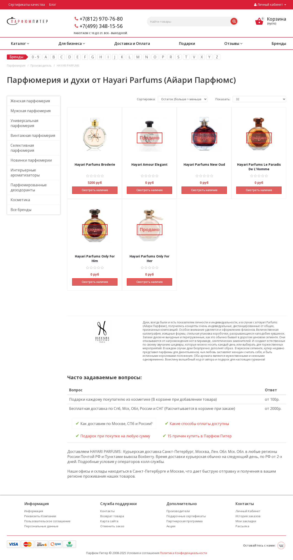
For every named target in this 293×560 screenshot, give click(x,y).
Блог (52, 5)
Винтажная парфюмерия (33, 135)
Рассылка (242, 526)
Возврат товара (112, 516)
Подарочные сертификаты (186, 516)
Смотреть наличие (95, 190)
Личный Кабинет (248, 511)
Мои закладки (246, 521)
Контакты (107, 511)
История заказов (248, 516)
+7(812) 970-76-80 (101, 18)
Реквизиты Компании (40, 516)
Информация (33, 511)
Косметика (20, 199)
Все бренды (21, 209)
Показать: (222, 99)
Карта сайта (109, 521)
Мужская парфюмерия (31, 110)
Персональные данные (41, 526)
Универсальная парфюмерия (24, 123)
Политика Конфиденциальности (183, 553)
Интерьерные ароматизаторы (25, 173)
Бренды (279, 43)
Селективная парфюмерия (22, 148)
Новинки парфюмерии (31, 160)
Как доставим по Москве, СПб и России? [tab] (114, 423)
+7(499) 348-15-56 (101, 25)
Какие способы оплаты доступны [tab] (197, 423)
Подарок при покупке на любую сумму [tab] (113, 436)
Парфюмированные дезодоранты (29, 187)
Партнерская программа (184, 521)
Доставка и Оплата (132, 43)
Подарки (187, 43)
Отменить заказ (112, 526)
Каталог (20, 43)
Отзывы (233, 43)
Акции (170, 526)
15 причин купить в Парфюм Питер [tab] (197, 436)
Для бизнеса (71, 43)
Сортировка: (146, 99)
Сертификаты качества (26, 5)
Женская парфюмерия (30, 100)
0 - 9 (35, 57)
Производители (178, 511)
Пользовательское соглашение (47, 521)
